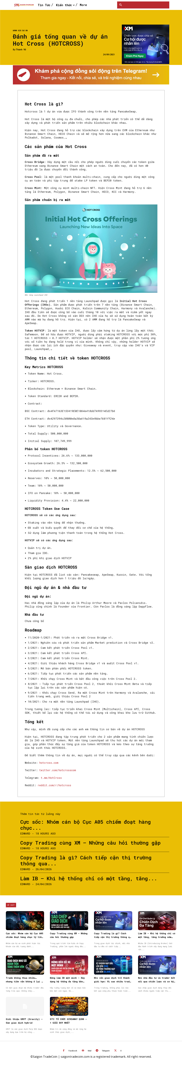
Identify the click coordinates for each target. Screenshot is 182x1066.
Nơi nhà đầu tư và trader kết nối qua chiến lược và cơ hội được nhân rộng (156, 981)
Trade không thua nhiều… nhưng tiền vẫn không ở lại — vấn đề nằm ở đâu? (24, 981)
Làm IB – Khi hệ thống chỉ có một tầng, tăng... (88, 878)
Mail (89, 1051)
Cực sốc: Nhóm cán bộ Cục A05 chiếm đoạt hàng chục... (85, 824)
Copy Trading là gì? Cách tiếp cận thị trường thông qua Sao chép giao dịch (113, 937)
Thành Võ (21, 49)
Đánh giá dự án (20, 30)
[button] (120, 4)
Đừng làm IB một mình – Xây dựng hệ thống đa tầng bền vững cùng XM (67, 981)
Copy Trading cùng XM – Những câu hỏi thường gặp (90, 842)
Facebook (73, 1051)
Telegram (106, 1051)
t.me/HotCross (51, 778)
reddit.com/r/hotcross (54, 785)
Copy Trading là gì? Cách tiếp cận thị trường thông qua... (86, 860)
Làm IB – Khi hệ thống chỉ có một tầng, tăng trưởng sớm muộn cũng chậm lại (156, 937)
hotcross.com (48, 762)
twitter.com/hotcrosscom (57, 770)
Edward (25, 833)
